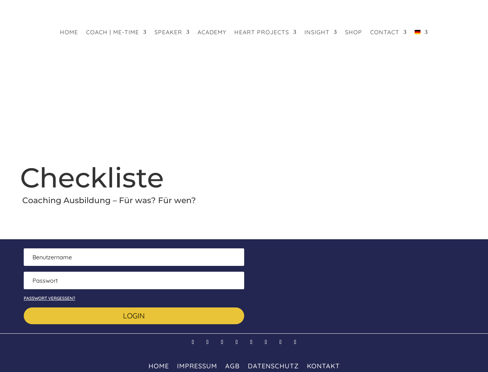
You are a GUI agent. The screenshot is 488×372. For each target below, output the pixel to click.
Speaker (168, 33)
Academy (211, 33)
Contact (384, 33)
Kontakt (323, 365)
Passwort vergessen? (49, 298)
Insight (317, 33)
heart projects (261, 33)
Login (134, 315)
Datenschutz (273, 365)
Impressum (197, 365)
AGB (232, 365)
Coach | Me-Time (112, 33)
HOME (69, 33)
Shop (353, 33)
